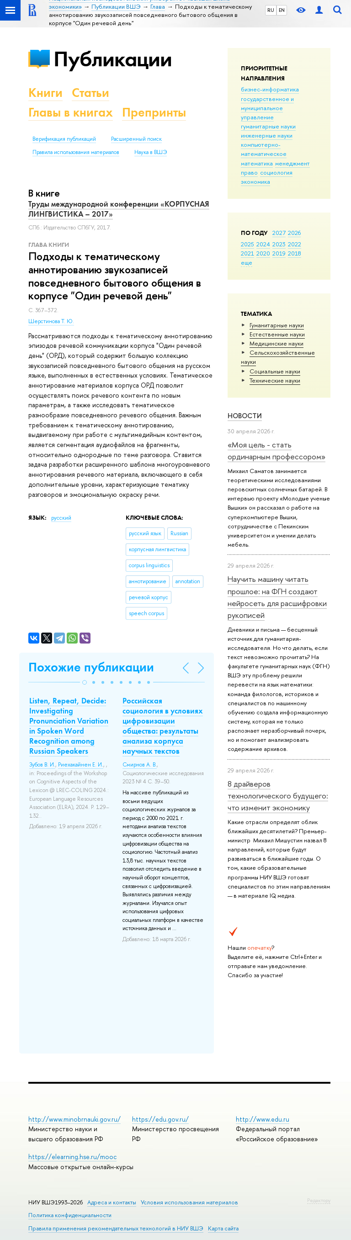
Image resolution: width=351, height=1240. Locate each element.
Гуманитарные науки (277, 325)
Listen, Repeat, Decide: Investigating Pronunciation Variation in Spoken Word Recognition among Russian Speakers (68, 726)
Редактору (318, 1200)
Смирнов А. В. (139, 764)
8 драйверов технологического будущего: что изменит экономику (278, 795)
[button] (84, 682)
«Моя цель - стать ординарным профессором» (276, 450)
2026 (294, 233)
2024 (263, 244)
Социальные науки (275, 371)
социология (276, 172)
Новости (245, 415)
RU (270, 10)
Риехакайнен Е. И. (80, 764)
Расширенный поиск (136, 139)
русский (61, 518)
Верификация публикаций (64, 139)
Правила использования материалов (75, 152)
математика (257, 163)
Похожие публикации (91, 667)
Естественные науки (277, 334)
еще (246, 262)
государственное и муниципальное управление (267, 108)
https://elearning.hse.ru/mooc (72, 1156)
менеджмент (292, 163)
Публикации (112, 59)
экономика (255, 181)
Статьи (90, 93)
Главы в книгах (70, 112)
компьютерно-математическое (264, 149)
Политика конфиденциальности (70, 1215)
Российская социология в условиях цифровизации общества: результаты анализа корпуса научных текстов (162, 726)
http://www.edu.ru (262, 1119)
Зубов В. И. (42, 764)
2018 (294, 253)
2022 (294, 244)
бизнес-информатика (270, 89)
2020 (263, 253)
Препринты (154, 112)
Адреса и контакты (111, 1202)
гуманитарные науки (268, 126)
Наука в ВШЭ (150, 152)
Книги (45, 93)
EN (282, 10)
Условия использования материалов (189, 1202)
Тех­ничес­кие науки (275, 380)
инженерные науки (266, 135)
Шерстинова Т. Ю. (51, 321)
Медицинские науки (276, 343)
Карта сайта (223, 1228)
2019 (279, 253)
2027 (279, 233)
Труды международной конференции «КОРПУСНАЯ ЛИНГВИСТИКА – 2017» (118, 209)
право (249, 172)
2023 (279, 244)
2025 (247, 244)
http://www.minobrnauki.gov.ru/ (74, 1119)
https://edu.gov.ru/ (160, 1119)
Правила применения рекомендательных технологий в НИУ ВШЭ (115, 1228)
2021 (247, 253)
